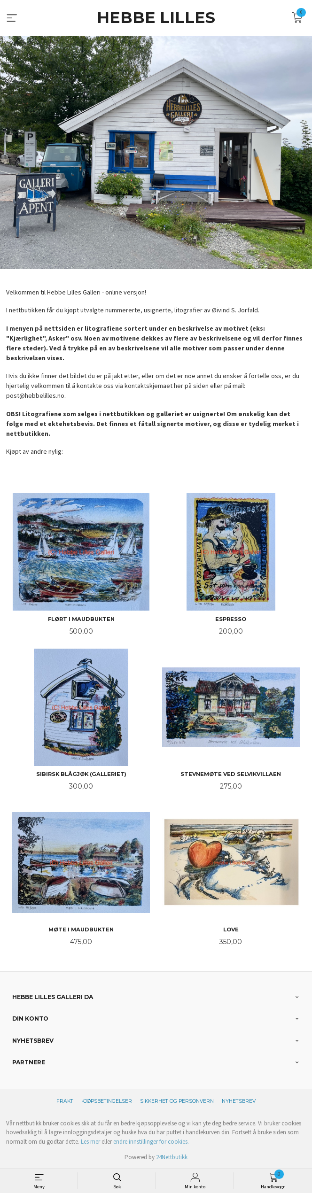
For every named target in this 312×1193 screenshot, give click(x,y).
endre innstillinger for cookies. (151, 1142)
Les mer (90, 1142)
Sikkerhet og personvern (177, 1101)
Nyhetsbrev (239, 1101)
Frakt (64, 1101)
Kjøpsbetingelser (106, 1101)
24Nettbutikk (171, 1157)
